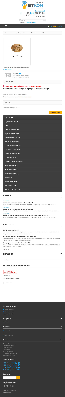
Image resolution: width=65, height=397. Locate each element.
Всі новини (6, 220)
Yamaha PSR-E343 (31, 22)
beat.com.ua (8, 282)
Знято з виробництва (17, 33)
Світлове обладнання (12, 154)
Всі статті (6, 249)
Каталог (7, 33)
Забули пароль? (9, 335)
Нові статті (8, 225)
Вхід (51, 26)
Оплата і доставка (9, 309)
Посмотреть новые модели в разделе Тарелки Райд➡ (26, 89)
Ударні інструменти (12, 173)
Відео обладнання (11, 165)
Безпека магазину (9, 311)
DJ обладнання (10, 157)
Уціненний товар (10, 185)
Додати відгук (7, 69)
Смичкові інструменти (12, 146)
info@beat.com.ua (10, 355)
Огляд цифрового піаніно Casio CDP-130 (16, 243)
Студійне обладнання (12, 150)
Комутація (8, 177)
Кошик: (55, 26)
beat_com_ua (13, 353)
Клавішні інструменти (12, 142)
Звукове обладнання (12, 138)
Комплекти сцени (11, 181)
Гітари (7, 126)
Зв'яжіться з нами (9, 314)
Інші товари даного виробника (11, 278)
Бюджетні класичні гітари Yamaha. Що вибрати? (19, 236)
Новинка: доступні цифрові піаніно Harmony (18, 209)
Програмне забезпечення (14, 161)
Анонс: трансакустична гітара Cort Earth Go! (18, 203)
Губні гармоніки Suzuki (11, 230)
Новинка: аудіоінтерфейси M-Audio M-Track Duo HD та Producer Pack (26, 215)
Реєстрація (7, 330)
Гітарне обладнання (12, 130)
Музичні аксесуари (11, 122)
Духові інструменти (12, 134)
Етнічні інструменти (12, 169)
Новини (7, 195)
